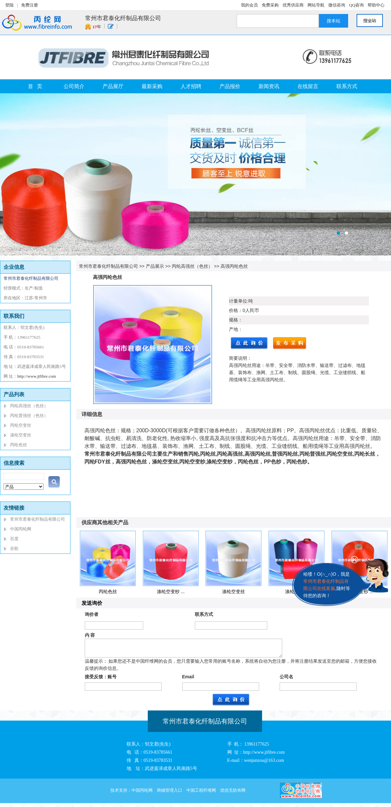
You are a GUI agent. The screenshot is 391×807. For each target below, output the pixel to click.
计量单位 (238, 301)
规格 (233, 319)
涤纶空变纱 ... (171, 591)
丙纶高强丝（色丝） (192, 266)
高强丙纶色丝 (234, 266)
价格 (233, 310)
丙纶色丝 (108, 591)
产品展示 (155, 266)
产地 (233, 329)
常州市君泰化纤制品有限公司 (108, 266)
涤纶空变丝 (233, 591)
